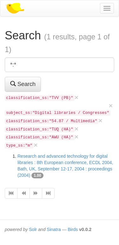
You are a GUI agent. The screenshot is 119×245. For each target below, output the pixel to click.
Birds (73, 229)
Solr (33, 229)
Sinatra (54, 229)
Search (23, 84)
